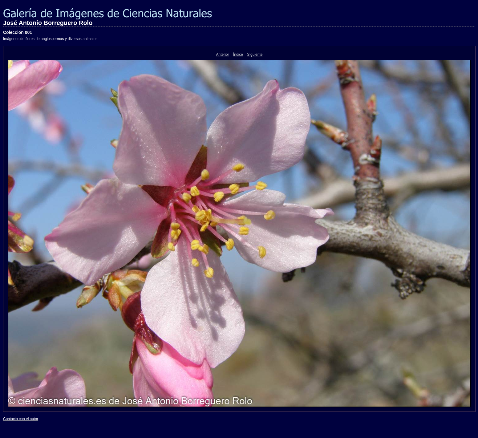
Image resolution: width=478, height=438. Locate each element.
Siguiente (254, 54)
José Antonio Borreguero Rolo (47, 22)
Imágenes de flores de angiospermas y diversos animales (50, 39)
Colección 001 (17, 32)
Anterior (222, 54)
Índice (238, 54)
